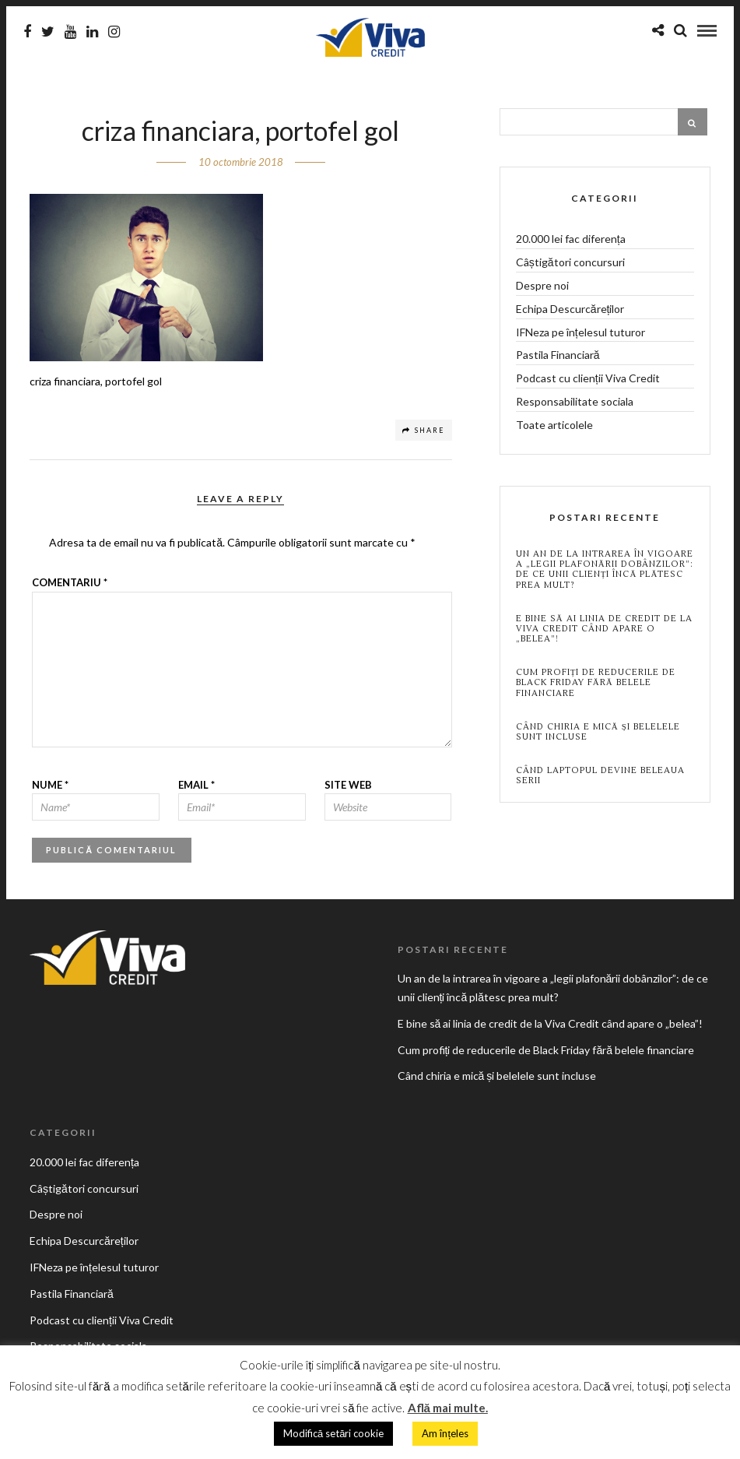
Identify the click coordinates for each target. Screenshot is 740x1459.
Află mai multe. (448, 1408)
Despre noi (542, 285)
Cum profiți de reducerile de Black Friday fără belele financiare (596, 682)
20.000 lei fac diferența (571, 238)
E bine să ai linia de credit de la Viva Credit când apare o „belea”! (604, 629)
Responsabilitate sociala (574, 401)
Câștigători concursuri (570, 262)
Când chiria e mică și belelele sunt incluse (598, 732)
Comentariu (69, 582)
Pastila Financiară (558, 354)
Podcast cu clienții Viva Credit (588, 378)
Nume (50, 785)
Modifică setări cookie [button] (333, 1433)
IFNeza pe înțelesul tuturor (580, 332)
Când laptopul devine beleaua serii (600, 775)
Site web (348, 785)
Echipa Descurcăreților (570, 308)
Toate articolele (554, 424)
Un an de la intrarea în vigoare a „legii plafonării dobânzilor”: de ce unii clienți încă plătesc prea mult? (604, 569)
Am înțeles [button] (445, 1433)
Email (196, 785)
